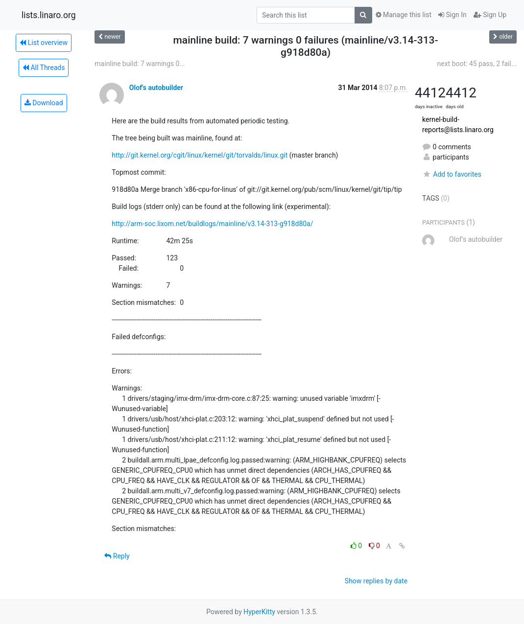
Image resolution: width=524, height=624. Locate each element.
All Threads (44, 67)
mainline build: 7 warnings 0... (140, 64)
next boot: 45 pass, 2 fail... (477, 64)
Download (43, 103)
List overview (44, 42)
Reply (116, 556)
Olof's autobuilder (156, 88)
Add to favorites (451, 174)
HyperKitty (259, 612)
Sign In (452, 15)
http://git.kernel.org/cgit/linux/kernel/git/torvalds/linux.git (199, 155)
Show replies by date (376, 581)
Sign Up (490, 15)
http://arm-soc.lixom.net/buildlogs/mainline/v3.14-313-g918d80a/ (212, 224)
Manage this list (403, 15)
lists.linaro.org (49, 15)
